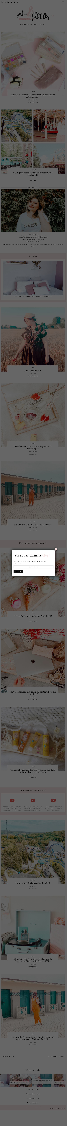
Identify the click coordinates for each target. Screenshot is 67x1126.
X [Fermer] (55, 549)
